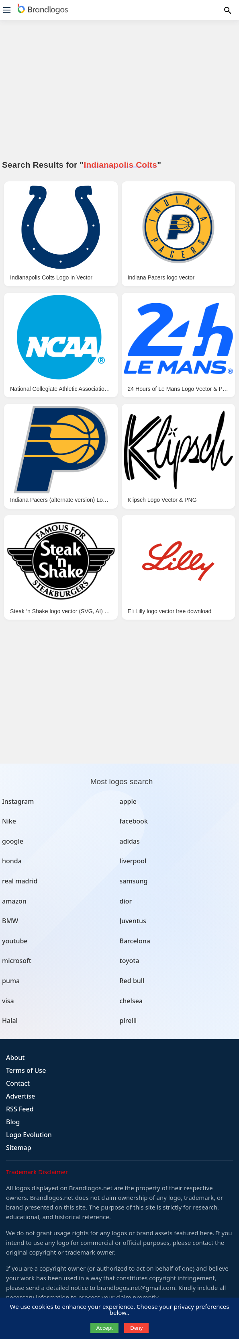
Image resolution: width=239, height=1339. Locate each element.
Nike (9, 821)
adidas (130, 841)
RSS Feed (20, 1109)
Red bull (132, 980)
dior (126, 901)
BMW (10, 920)
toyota (129, 960)
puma (11, 980)
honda (12, 860)
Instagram (18, 801)
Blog (13, 1121)
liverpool (133, 860)
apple (128, 801)
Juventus (133, 920)
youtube (15, 940)
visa (8, 1000)
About (15, 1057)
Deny (136, 1328)
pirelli (128, 1020)
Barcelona (135, 940)
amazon (14, 901)
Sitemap (18, 1147)
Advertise (20, 1096)
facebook (134, 821)
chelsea (131, 1000)
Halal (10, 1020)
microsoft (16, 960)
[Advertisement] (119, 94)
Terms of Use (26, 1070)
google (12, 841)
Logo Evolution (29, 1134)
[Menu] (7, 10)
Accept (104, 1328)
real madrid (20, 881)
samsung (134, 881)
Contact (18, 1083)
